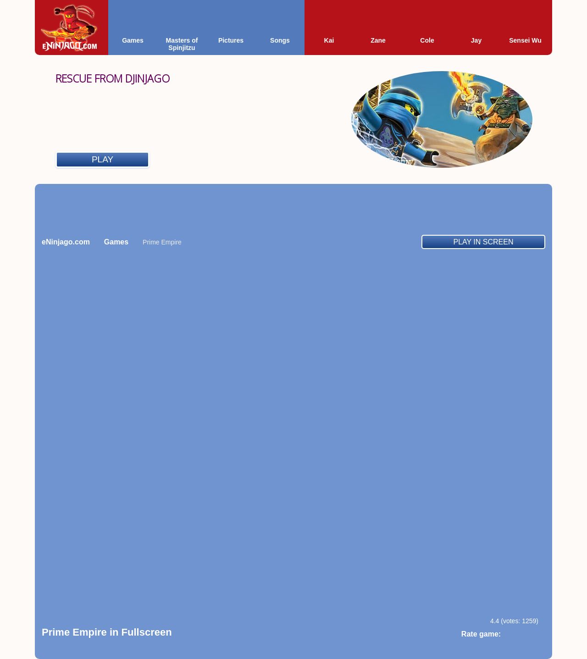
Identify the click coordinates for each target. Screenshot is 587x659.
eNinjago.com (66, 242)
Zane (378, 40)
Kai (329, 40)
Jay (476, 40)
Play (102, 159)
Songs (280, 40)
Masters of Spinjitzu (182, 44)
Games (133, 40)
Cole (427, 40)
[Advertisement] (293, 209)
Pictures (231, 40)
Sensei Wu (525, 40)
